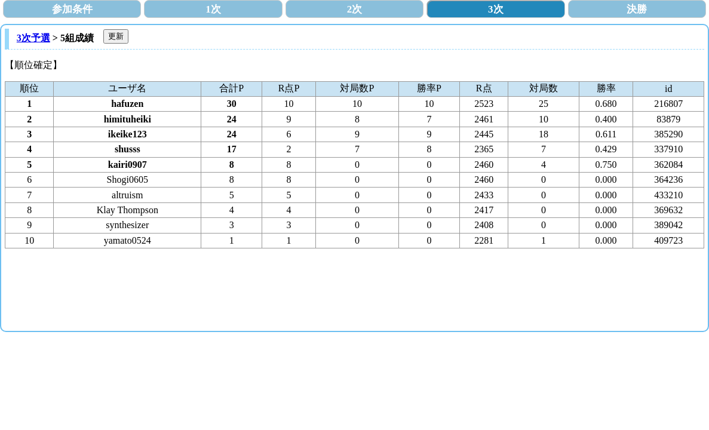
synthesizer (127, 225)
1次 (213, 9)
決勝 (637, 9)
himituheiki (127, 119)
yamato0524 (127, 240)
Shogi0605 (127, 179)
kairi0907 (127, 164)
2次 (355, 9)
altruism (127, 195)
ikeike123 (127, 134)
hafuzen (127, 104)
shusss (127, 149)
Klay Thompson (127, 210)
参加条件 (72, 9)
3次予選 (33, 38)
